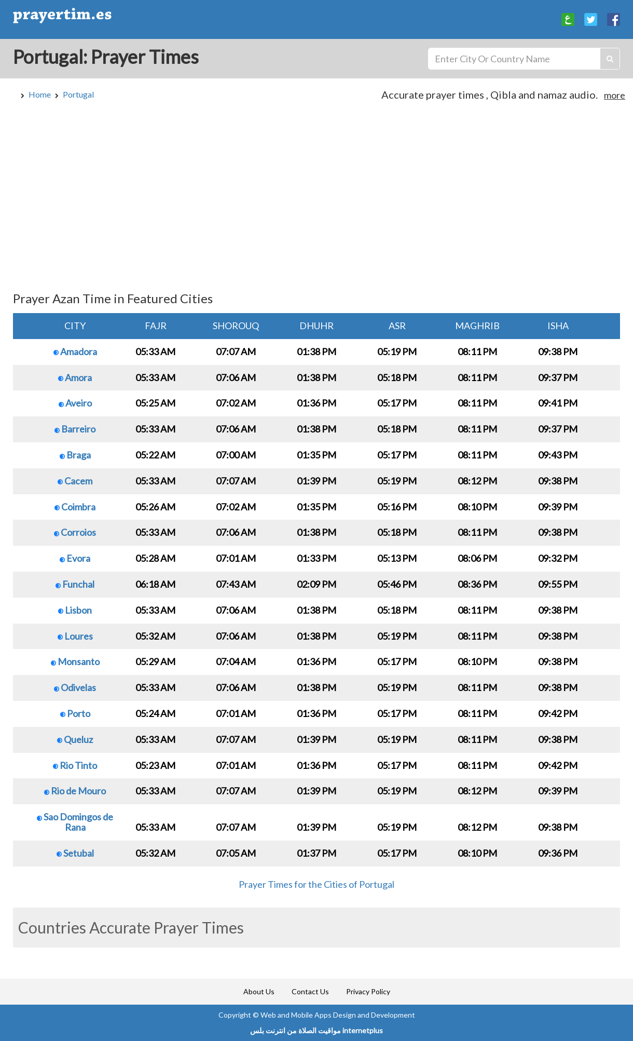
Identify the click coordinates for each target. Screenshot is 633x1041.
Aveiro (75, 403)
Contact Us (310, 991)
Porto (75, 713)
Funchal (75, 584)
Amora (75, 377)
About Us (258, 991)
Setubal (75, 853)
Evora (75, 558)
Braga (75, 455)
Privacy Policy (368, 991)
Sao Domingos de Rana (75, 822)
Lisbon (75, 610)
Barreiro (74, 429)
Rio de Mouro (75, 790)
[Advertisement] (316, 201)
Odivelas (75, 687)
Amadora (75, 351)
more (614, 95)
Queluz (75, 739)
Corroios (75, 532)
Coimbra (74, 506)
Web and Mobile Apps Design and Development (337, 1014)
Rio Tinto (75, 765)
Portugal (78, 94)
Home (40, 94)
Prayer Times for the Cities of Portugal (316, 884)
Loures (75, 636)
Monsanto (75, 661)
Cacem (75, 480)
